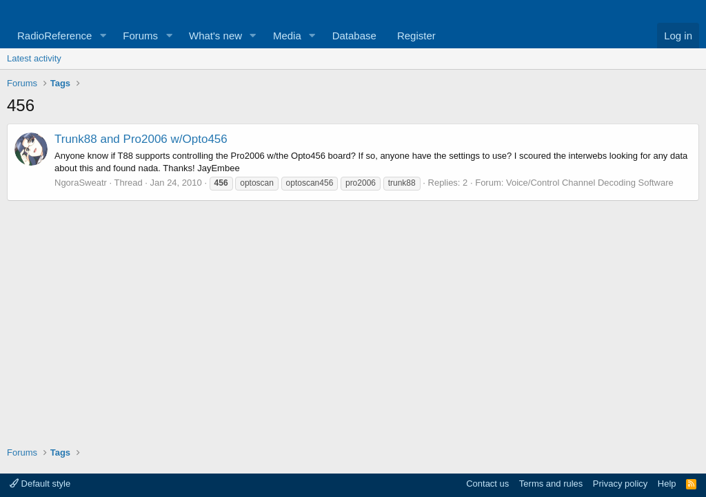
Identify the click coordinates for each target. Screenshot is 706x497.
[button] (102, 35)
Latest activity (34, 58)
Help (667, 483)
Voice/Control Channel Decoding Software (590, 182)
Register (416, 35)
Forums (140, 35)
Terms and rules (551, 483)
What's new (215, 35)
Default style (40, 483)
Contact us (487, 483)
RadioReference (54, 35)
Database (354, 35)
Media (287, 35)
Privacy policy (620, 483)
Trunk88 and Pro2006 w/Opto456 (141, 139)
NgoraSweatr (80, 182)
